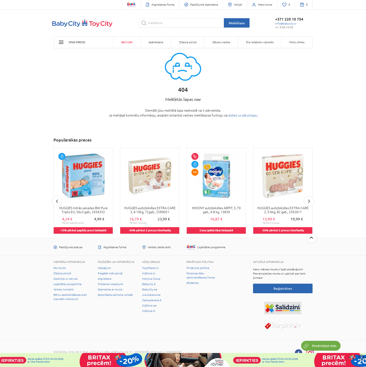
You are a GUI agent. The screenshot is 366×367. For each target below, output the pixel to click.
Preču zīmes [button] (296, 42)
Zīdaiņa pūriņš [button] (188, 42)
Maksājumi (104, 268)
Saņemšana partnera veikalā (115, 294)
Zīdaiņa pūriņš (62, 273)
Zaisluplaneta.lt (152, 300)
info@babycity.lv (285, 23)
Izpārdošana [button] (155, 42)
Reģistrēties (283, 288)
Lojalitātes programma (67, 284)
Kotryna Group (151, 278)
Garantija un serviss (65, 278)
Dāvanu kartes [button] (221, 42)
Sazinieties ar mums (110, 289)
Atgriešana (104, 278)
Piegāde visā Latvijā (110, 273)
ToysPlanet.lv (150, 268)
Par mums (59, 268)
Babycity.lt (149, 284)
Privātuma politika (198, 268)
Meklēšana (237, 23)
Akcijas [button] (126, 42)
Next (309, 201)
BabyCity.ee (149, 289)
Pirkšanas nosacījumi (110, 284)
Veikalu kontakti (63, 289)
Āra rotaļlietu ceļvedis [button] (260, 42)
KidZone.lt (148, 311)
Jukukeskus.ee (151, 294)
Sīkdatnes (193, 283)
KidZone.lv (148, 273)
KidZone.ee (149, 305)
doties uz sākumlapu (242, 115)
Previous (57, 201)
